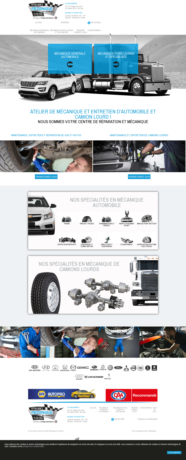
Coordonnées (146, 408)
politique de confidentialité (33, 448)
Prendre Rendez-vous (46, 176)
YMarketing (152, 431)
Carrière (65, 22)
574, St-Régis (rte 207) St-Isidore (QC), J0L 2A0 (74, 7)
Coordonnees (94, 30)
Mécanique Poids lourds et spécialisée (61, 31)
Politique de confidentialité (147, 419)
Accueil (38, 22)
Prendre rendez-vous (80, 31)
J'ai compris (174, 454)
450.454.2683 (94, 22)
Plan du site (154, 409)
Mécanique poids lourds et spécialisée (116, 59)
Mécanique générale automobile (39, 31)
